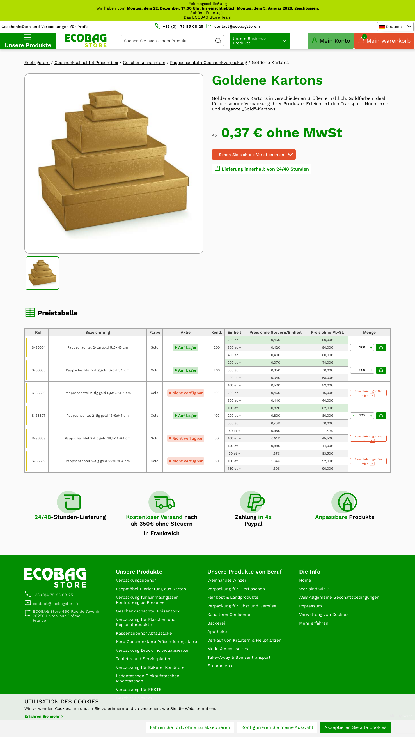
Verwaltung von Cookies (325, 627)
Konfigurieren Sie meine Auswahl (277, 728)
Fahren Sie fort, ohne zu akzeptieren (190, 728)
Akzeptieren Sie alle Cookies (355, 728)
